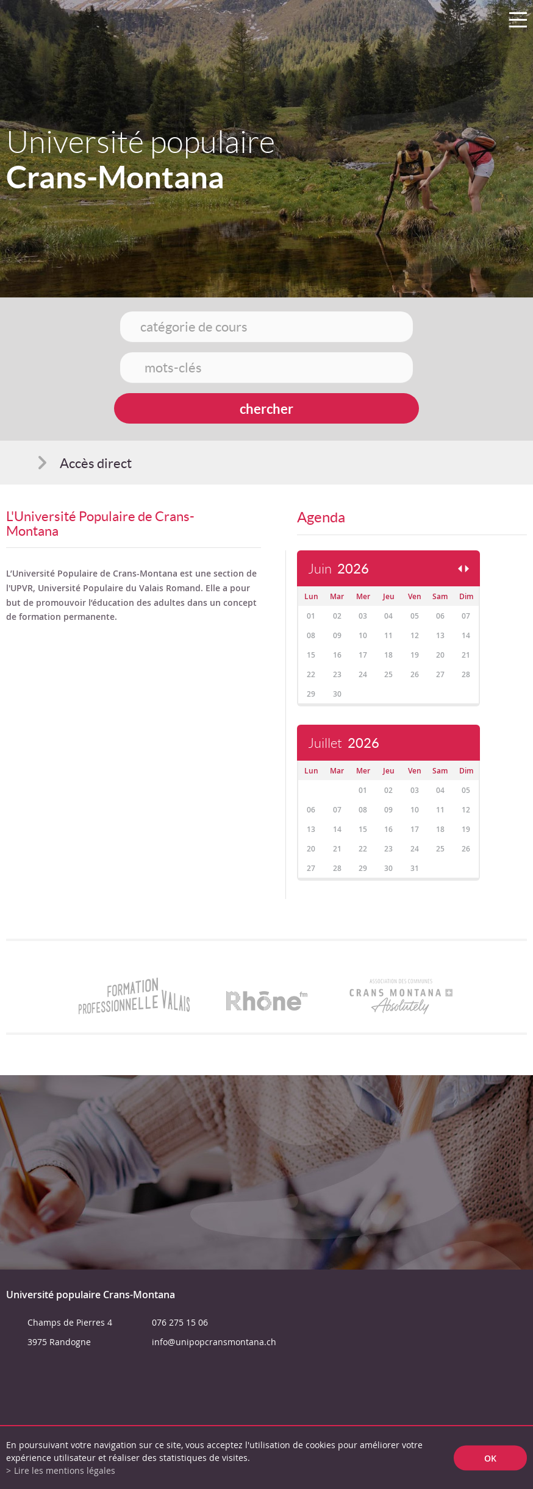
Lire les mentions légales (64, 1470)
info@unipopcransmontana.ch (214, 1342)
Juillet (343, 743)
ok (490, 1457)
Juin (338, 569)
